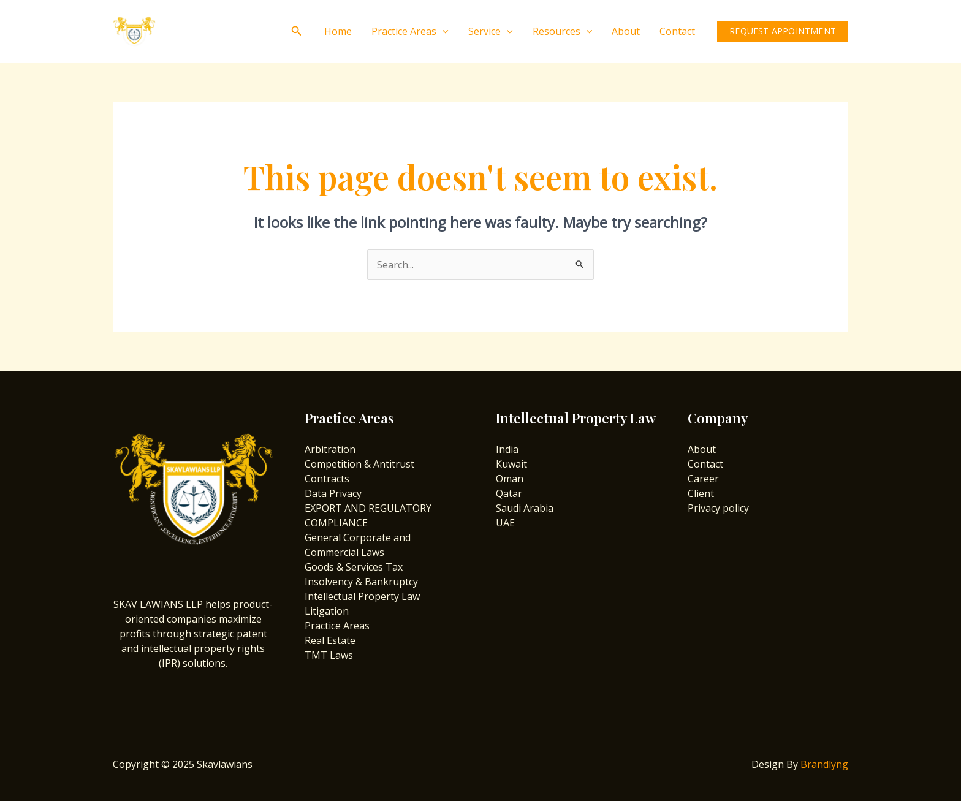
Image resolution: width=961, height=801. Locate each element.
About (626, 31)
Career (703, 478)
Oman (509, 478)
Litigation (327, 611)
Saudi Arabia (524, 508)
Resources (563, 31)
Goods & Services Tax (354, 567)
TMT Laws (329, 655)
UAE (505, 523)
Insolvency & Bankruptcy (361, 581)
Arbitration (330, 449)
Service (490, 31)
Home (338, 31)
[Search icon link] (296, 31)
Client (701, 493)
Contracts (327, 478)
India (507, 449)
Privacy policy (718, 508)
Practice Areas (410, 31)
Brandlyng (824, 764)
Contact (677, 31)
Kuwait (511, 464)
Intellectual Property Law (362, 596)
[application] (442, 31)
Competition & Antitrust (359, 464)
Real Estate (330, 640)
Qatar (509, 493)
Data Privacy (333, 493)
